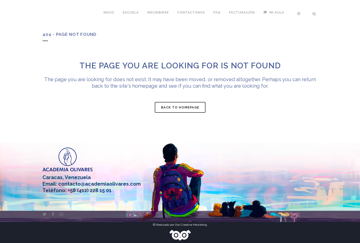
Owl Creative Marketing (191, 224)
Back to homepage (180, 107)
